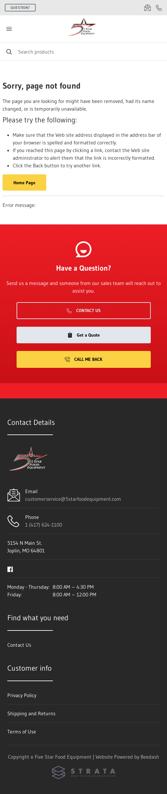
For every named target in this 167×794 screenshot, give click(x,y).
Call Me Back (83, 359)
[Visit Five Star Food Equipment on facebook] (10, 568)
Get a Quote (83, 335)
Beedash (150, 757)
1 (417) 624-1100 (43, 524)
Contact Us (84, 310)
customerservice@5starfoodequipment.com (73, 499)
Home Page (24, 183)
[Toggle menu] (9, 29)
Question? (20, 7)
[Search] (83, 51)
